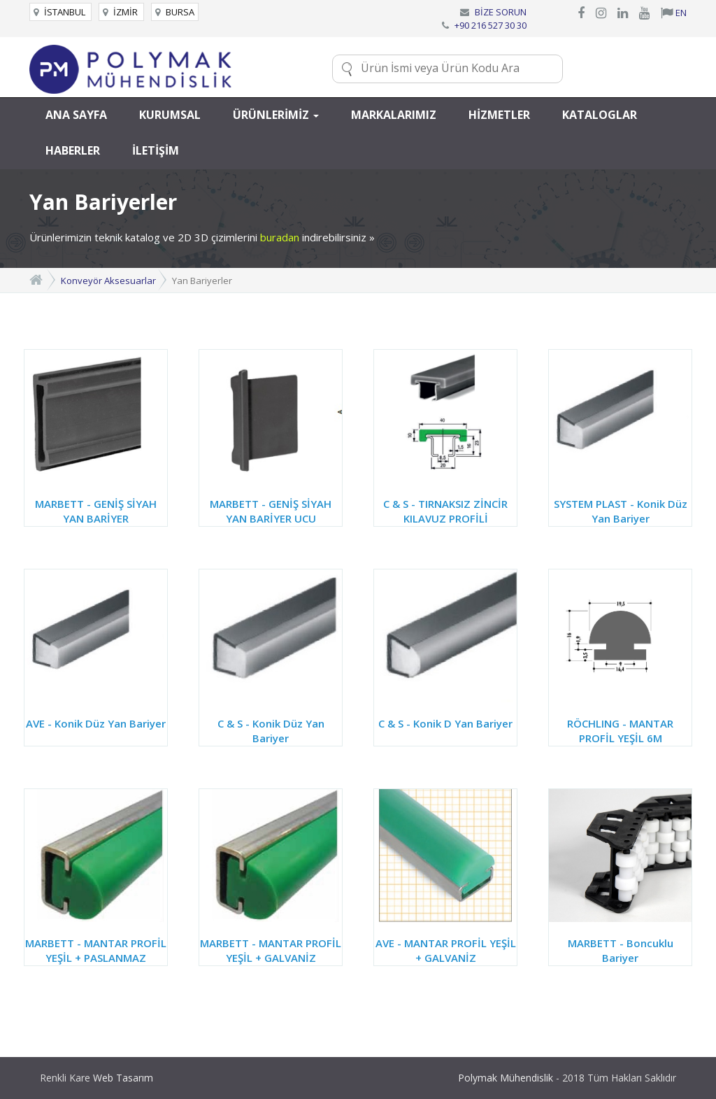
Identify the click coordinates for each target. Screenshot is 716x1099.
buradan (279, 237)
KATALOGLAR (599, 114)
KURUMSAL (170, 114)
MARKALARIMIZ (393, 114)
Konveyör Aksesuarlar (108, 280)
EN (674, 12)
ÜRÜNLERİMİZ (276, 114)
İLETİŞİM (155, 150)
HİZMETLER (499, 114)
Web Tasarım (123, 1077)
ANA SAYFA (76, 114)
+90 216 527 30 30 (490, 25)
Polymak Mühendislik (505, 1077)
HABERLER (72, 150)
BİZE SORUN (501, 12)
